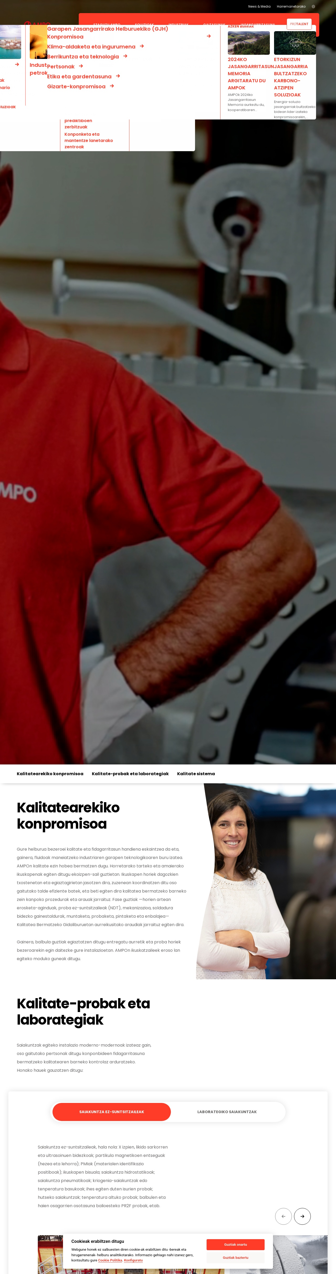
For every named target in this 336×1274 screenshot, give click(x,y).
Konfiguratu (133, 1260)
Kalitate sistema (196, 774)
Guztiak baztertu (235, 1258)
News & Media (259, 6)
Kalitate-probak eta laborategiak (130, 774)
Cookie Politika (110, 1260)
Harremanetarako (291, 6)
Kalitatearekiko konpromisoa (50, 774)
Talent (299, 24)
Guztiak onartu (235, 1244)
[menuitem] (313, 6)
